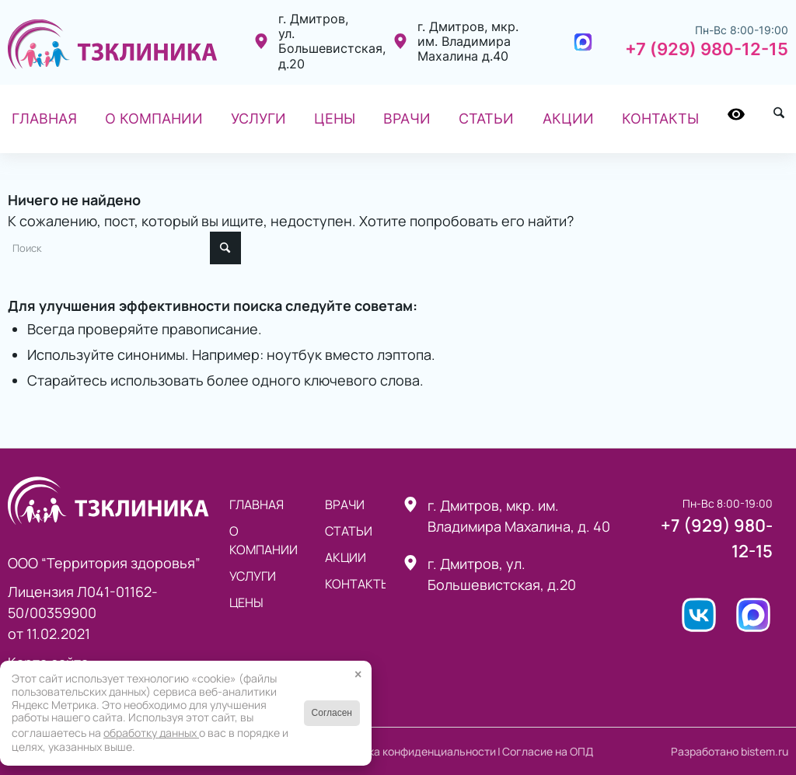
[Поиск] (779, 119)
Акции (345, 557)
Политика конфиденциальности (413, 751)
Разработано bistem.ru (729, 751)
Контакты (355, 583)
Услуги (252, 576)
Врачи (345, 504)
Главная (256, 504)
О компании (263, 540)
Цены (246, 602)
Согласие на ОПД (547, 751)
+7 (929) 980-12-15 (706, 49)
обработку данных (151, 732)
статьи (348, 530)
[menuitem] (44, 119)
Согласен (332, 712)
